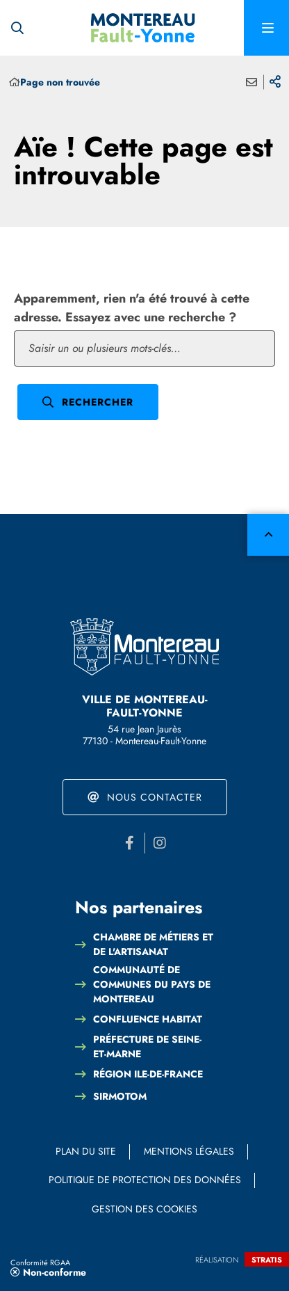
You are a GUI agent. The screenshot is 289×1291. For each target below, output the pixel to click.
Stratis (266, 1259)
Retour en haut (268, 535)
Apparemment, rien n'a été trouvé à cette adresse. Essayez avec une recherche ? (131, 307)
